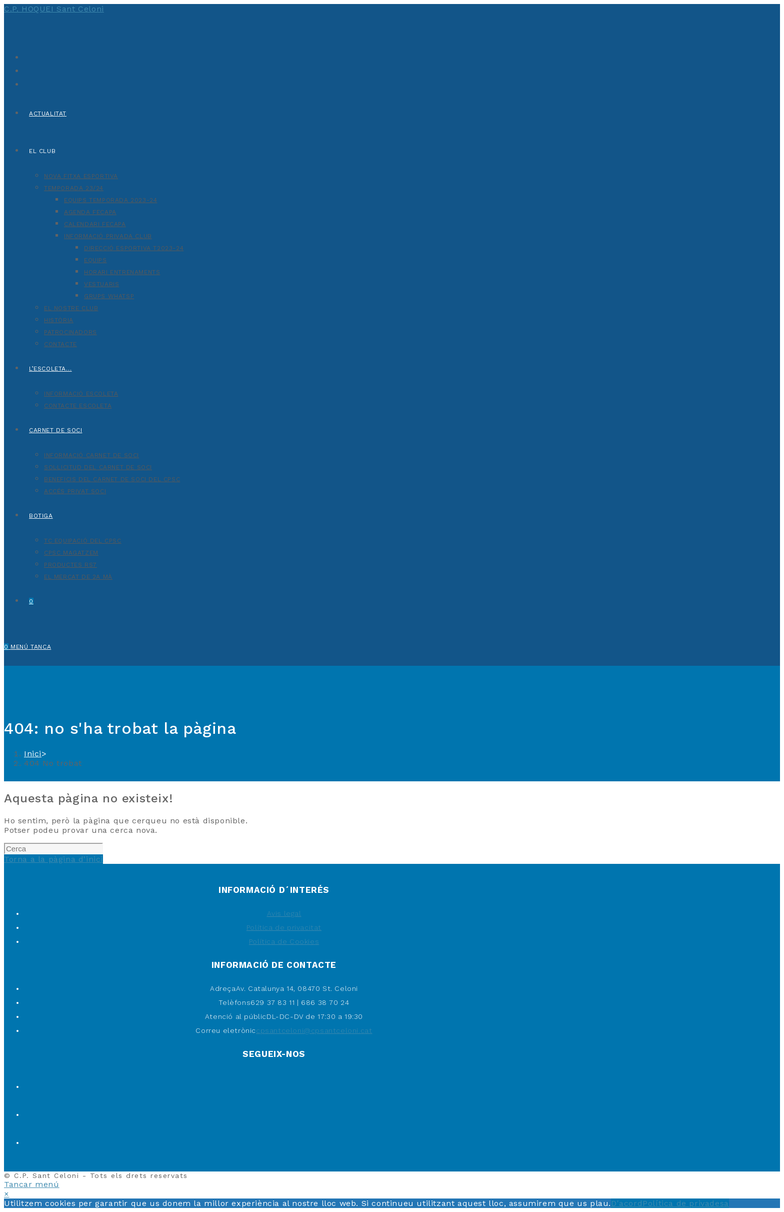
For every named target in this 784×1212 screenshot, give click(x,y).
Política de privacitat (284, 927)
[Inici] (33, 753)
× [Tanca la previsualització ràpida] (7, 1193)
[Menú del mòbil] (30, 646)
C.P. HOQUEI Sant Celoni (54, 9)
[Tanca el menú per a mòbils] (32, 1184)
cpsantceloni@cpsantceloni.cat (314, 1030)
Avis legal (284, 913)
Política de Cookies (284, 941)
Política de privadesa (685, 1203)
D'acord (626, 1203)
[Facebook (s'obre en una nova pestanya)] (26, 70)
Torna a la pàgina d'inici (53, 859)
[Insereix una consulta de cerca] (53, 848)
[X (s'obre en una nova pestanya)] (26, 56)
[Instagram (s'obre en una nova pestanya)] (26, 83)
